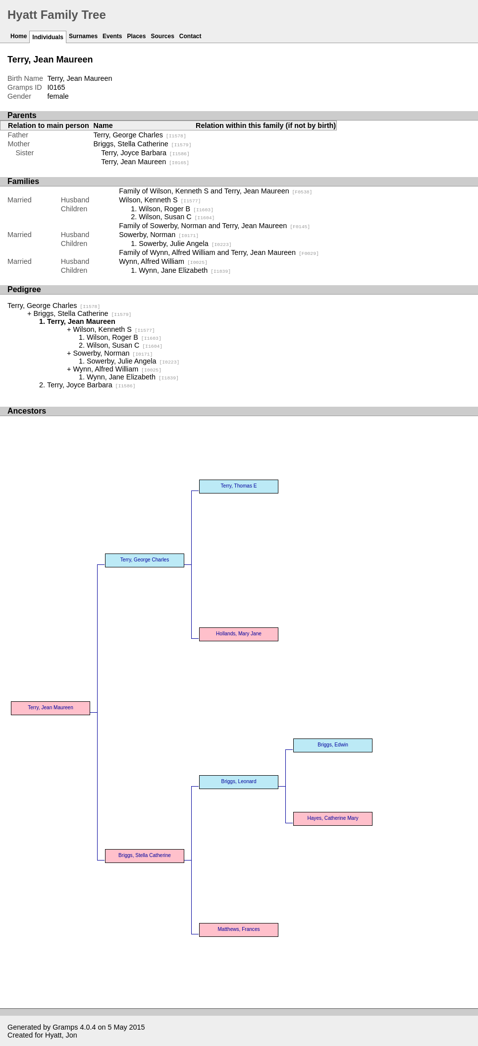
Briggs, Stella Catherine (143, 144)
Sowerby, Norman (159, 235)
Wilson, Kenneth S (160, 200)
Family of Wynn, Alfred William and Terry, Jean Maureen (219, 252)
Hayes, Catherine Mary (332, 818)
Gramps (65, 1027)
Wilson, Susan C (176, 217)
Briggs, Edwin (333, 744)
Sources (162, 36)
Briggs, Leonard (238, 781)
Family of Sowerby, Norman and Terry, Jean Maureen (214, 226)
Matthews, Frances (238, 929)
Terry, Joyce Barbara (145, 153)
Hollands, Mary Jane (239, 633)
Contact (190, 36)
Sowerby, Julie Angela (185, 243)
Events (112, 36)
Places (136, 36)
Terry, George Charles (140, 135)
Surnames (83, 36)
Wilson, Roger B (176, 209)
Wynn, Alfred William (163, 261)
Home (18, 36)
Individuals (47, 37)
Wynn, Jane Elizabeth (185, 270)
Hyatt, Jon (61, 1035)
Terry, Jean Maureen (145, 162)
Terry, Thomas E (239, 486)
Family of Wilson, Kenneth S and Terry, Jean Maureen (215, 191)
